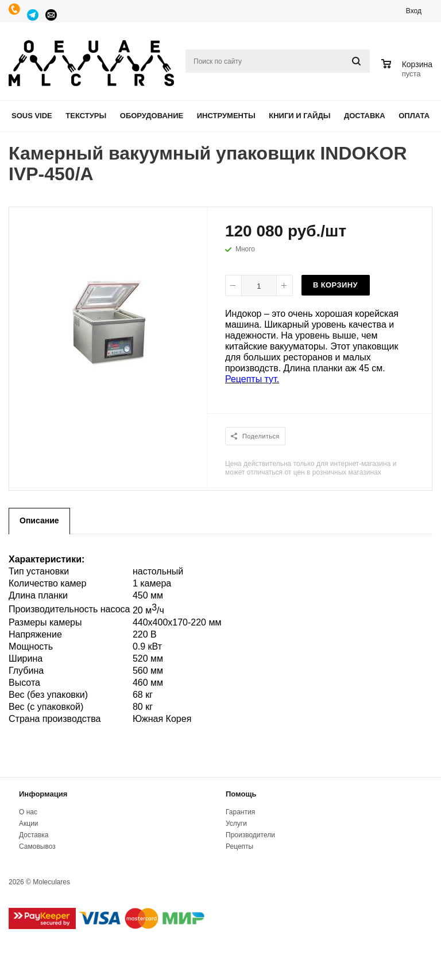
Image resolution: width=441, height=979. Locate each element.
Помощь (241, 794)
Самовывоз (37, 846)
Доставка (364, 115)
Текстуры (85, 115)
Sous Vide (31, 115)
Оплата (414, 115)
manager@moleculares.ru (51, 15)
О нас (28, 812)
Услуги (236, 823)
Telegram (33, 15)
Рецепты (239, 846)
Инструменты (226, 115)
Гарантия (240, 812)
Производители (250, 835)
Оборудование (151, 115)
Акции (28, 823)
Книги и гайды (299, 115)
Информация (43, 794)
